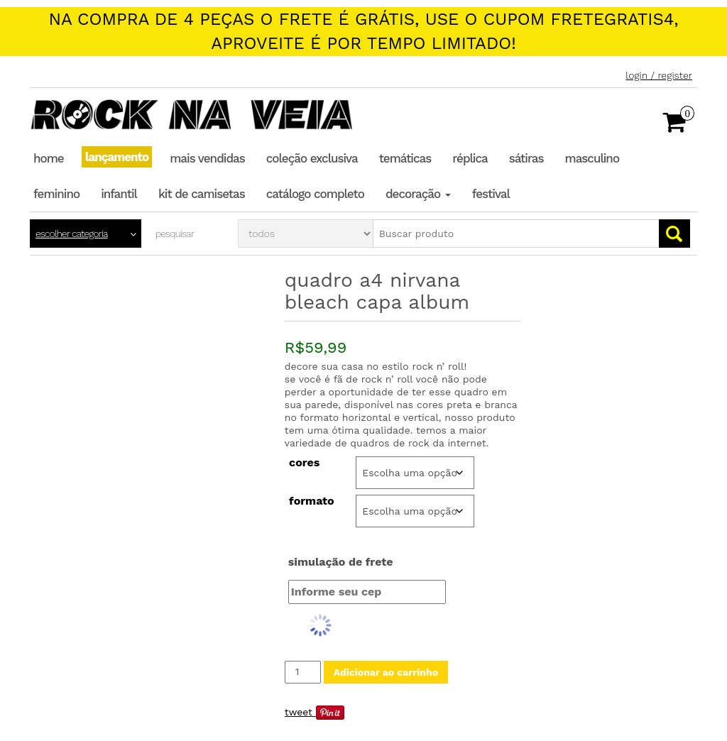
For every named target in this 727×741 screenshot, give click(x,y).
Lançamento (117, 157)
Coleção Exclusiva (312, 158)
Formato (311, 501)
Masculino (592, 158)
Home (48, 158)
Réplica (470, 158)
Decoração (418, 194)
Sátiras (526, 158)
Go (674, 233)
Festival (491, 194)
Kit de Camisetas (201, 194)
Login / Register (658, 75)
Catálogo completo (315, 194)
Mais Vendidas (207, 158)
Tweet (298, 712)
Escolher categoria (71, 233)
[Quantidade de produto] (303, 672)
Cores (304, 462)
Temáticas (405, 158)
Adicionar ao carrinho (386, 672)
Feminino (56, 194)
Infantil (119, 194)
